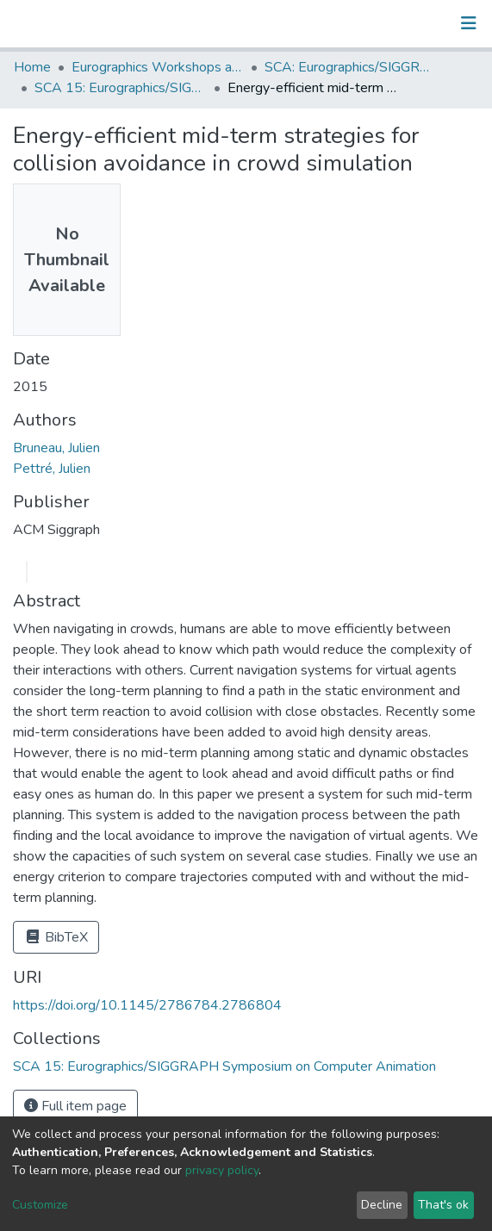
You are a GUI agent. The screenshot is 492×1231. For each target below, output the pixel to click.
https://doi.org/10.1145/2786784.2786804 (147, 1005)
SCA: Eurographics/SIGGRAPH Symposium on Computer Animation (351, 67)
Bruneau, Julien (56, 447)
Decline (381, 1205)
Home (32, 67)
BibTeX (56, 937)
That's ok (443, 1205)
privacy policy (221, 1170)
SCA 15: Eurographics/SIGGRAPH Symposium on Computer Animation (120, 87)
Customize (40, 1205)
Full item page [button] (75, 1106)
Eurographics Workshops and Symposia (158, 67)
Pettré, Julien (51, 468)
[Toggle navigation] (468, 23)
